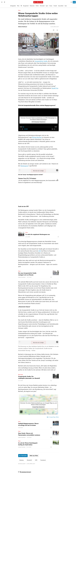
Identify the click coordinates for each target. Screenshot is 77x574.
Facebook (43, 460)
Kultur (50, 5)
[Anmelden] (71, 2)
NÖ (21, 5)
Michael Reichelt (37, 137)
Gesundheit (60, 5)
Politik (37, 5)
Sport (47, 5)
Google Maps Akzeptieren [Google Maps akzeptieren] (38, 407)
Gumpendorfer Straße (41, 61)
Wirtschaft (42, 5)
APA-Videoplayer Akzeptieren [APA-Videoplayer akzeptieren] (38, 122)
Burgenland (26, 5)
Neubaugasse (24, 166)
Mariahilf (29, 460)
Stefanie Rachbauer (22, 26)
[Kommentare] (53, 30)
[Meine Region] (4, 2)
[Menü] (2, 2)
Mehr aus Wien (34, 455)
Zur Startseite (23, 455)
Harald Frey (55, 88)
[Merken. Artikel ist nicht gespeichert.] (57, 30)
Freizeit (55, 5)
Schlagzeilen (13, 5)
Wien (18, 5)
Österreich (32, 5)
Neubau (21, 460)
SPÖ (39, 251)
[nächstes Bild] (57, 180)
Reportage (20, 374)
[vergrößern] (57, 35)
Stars (66, 5)
